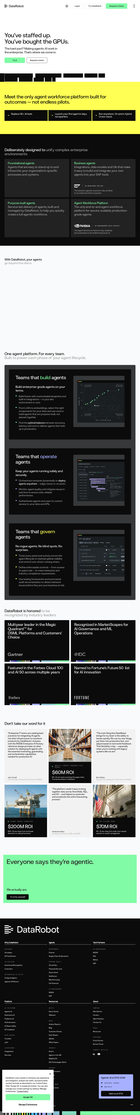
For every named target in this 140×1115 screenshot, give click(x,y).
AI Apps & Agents (11, 978)
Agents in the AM (55, 1055)
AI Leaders (8, 953)
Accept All (28, 1097)
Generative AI (10, 1015)
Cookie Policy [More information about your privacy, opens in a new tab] (22, 1091)
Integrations (9, 1051)
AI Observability (10, 1026)
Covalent (8, 1039)
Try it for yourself (17, 897)
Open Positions (98, 1019)
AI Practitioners (10, 956)
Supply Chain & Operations (58, 956)
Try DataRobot (94, 6)
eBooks (51, 1039)
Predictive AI (9, 1019)
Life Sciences (54, 983)
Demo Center (54, 1011)
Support (52, 1079)
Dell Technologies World (57, 1062)
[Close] (50, 1074)
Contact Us (97, 1022)
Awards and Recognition (13, 965)
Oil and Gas (53, 965)
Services (8, 1055)
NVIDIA (51, 992)
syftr (6, 1042)
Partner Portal (98, 1044)
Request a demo (37, 60)
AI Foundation (10, 1030)
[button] (134, 6)
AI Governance (10, 1022)
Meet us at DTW (116, 1093)
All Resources (54, 1088)
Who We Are (97, 1011)
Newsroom (97, 1031)
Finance (52, 953)
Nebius (95, 960)
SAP (50, 996)
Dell (94, 956)
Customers (9, 969)
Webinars (52, 1015)
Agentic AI (8, 1011)
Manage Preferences (28, 1104)
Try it (15, 60)
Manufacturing (54, 980)
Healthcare (53, 976)
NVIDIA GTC (53, 1059)
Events (51, 1051)
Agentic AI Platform (12, 982)
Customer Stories (55, 1031)
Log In (77, 6)
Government (53, 972)
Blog (50, 1028)
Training (52, 1075)
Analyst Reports (55, 1024)
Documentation (54, 1071)
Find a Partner (98, 1041)
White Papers (54, 1042)
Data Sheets (53, 1035)
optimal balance (36, 422)
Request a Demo (116, 6)
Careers (96, 1015)
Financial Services (55, 969)
